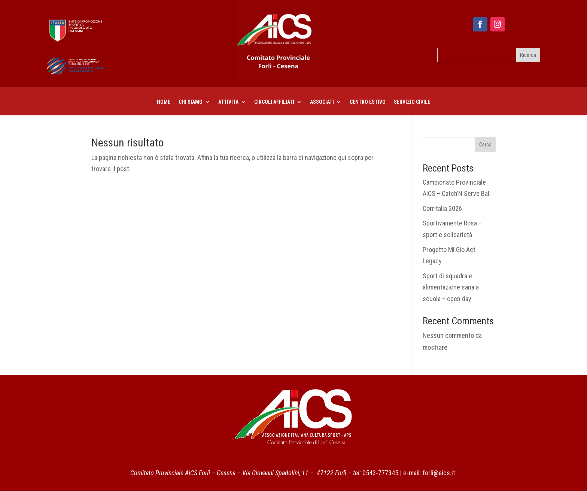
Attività (228, 102)
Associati (322, 102)
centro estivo (368, 102)
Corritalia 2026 (442, 208)
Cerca (485, 145)
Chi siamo (191, 102)
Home (163, 102)
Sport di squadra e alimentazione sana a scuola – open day (451, 287)
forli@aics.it (439, 473)
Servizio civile (412, 102)
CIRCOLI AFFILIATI (274, 102)
